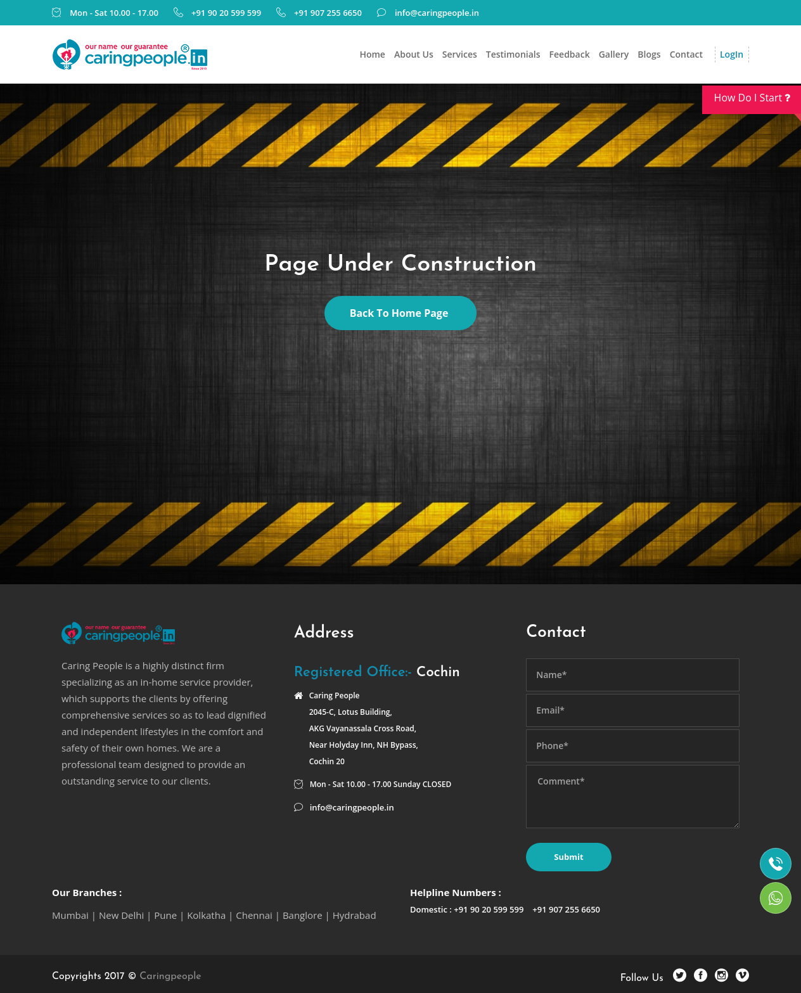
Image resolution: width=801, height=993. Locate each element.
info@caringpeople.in (437, 12)
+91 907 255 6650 (328, 12)
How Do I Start (757, 102)
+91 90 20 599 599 (226, 12)
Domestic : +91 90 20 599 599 (466, 909)
